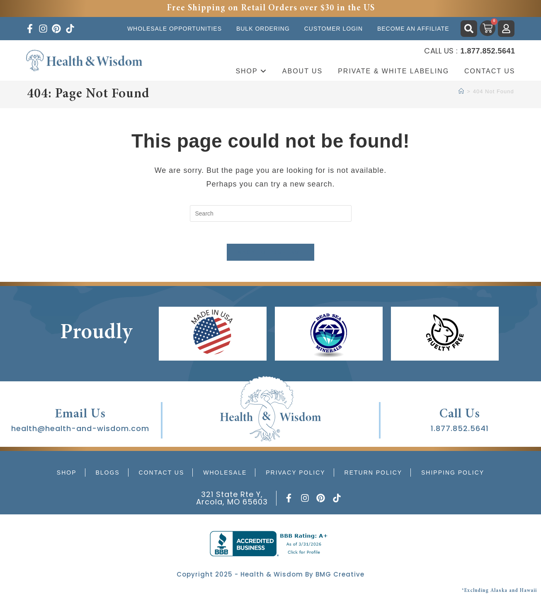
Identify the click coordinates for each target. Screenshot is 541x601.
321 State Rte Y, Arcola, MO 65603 (232, 501)
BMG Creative (339, 577)
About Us (302, 71)
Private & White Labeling (393, 71)
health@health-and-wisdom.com (80, 432)
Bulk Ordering (263, 28)
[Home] (461, 91)
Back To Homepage (270, 255)
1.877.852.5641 (460, 432)
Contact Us (489, 71)
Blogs (107, 476)
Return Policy (373, 476)
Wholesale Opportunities (174, 28)
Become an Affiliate (413, 28)
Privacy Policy (295, 476)
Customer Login (333, 28)
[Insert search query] (271, 213)
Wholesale (225, 476)
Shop (251, 71)
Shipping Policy (452, 476)
